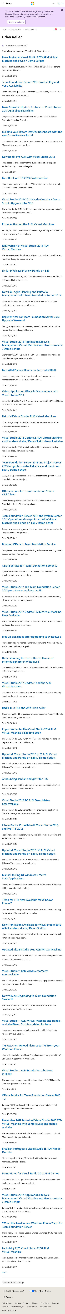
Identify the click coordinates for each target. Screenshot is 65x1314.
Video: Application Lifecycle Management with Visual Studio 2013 (30, 393)
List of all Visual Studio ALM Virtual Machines (29, 416)
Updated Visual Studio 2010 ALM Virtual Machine (31, 949)
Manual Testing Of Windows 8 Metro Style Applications (24, 876)
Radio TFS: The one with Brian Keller (23, 707)
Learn (5, 29)
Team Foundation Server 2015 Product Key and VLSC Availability (30, 83)
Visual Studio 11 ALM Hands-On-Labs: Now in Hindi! (27, 1072)
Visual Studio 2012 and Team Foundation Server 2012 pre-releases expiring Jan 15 (31, 588)
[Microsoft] (32, 3)
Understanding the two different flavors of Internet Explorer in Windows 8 (27, 659)
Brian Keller (29, 29)
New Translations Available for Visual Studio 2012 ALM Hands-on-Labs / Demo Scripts (31, 926)
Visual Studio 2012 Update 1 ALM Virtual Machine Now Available (31, 613)
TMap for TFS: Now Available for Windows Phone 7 (27, 901)
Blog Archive (16, 29)
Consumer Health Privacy (12, 1306)
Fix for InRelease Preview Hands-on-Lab (25, 270)
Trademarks (44, 1306)
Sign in (60, 3)
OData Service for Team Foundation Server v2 (30, 565)
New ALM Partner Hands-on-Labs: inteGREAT (29, 370)
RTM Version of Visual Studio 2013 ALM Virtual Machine (25, 247)
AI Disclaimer (7, 1303)
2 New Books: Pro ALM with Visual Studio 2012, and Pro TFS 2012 (30, 826)
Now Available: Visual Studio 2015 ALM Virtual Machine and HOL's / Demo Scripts (30, 58)
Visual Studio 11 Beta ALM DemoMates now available (25, 972)
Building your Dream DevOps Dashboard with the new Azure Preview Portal (32, 133)
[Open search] (54, 3)
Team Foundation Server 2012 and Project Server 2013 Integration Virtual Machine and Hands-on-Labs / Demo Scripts (31, 466)
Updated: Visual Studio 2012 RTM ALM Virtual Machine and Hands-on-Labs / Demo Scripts (29, 755)
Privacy (55, 1303)
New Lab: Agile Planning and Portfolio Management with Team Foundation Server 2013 (31, 293)
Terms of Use (32, 1306)
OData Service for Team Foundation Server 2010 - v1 (31, 1096)
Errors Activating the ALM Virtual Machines (28, 224)
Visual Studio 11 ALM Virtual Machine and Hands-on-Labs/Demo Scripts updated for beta (31, 1022)
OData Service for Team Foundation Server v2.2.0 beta (28, 492)
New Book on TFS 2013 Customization (25, 178)
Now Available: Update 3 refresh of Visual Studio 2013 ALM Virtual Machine (31, 108)
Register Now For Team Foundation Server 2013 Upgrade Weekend (31, 318)
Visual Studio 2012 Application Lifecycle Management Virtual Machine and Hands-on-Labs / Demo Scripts (32, 1198)
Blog (34, 1303)
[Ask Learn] (55, 30)
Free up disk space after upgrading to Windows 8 (31, 636)
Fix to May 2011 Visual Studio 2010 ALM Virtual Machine (25, 1249)
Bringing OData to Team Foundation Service (29, 544)
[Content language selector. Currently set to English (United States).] (14, 1291)
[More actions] (60, 30)
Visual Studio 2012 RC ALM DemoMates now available (26, 801)
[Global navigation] (2, 3)
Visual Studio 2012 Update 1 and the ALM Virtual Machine (26, 684)
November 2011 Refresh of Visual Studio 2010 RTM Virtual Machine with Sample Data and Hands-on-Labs (32, 1123)
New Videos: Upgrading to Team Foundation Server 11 (29, 997)
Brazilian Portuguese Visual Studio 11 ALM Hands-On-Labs (31, 1150)
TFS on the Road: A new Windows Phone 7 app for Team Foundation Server (32, 1224)
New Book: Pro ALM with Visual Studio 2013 (28, 156)
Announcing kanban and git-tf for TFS (25, 779)
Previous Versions (22, 1303)
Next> (5, 1272)
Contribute (45, 1303)
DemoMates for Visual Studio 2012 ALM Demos (30, 1173)
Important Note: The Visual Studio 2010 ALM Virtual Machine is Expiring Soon (29, 730)
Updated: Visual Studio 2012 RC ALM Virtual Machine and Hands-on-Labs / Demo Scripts (29, 851)
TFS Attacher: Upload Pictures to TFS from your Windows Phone (30, 1047)
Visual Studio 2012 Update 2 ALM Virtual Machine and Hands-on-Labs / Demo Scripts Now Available (32, 439)
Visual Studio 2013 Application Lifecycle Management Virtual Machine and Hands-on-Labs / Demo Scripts (32, 345)
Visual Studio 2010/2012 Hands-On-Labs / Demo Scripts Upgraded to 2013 (31, 201)
